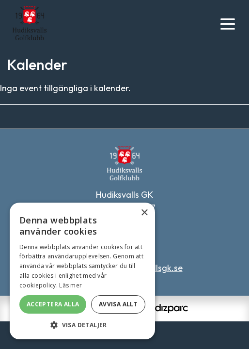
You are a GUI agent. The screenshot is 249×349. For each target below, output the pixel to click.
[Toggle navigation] (227, 23)
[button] (82, 325)
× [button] (144, 213)
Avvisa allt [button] (118, 304)
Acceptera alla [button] (53, 304)
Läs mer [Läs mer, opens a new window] (70, 285)
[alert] (82, 271)
